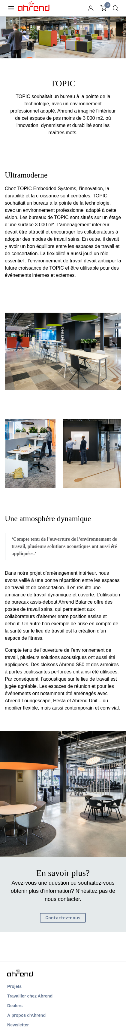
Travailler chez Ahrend (29, 996)
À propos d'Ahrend (26, 1015)
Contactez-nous (62, 918)
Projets (14, 986)
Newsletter (18, 1024)
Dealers (14, 1005)
